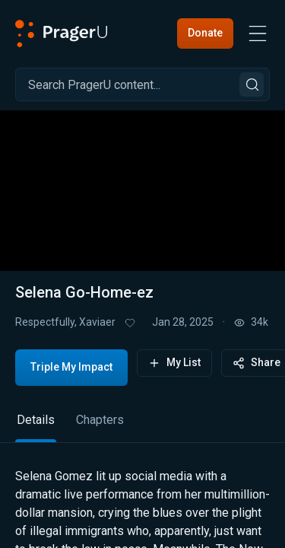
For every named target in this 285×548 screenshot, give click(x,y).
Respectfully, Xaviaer (65, 322)
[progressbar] (119, 228)
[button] (143, 181)
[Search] (142, 84)
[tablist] (142, 426)
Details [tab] (36, 420)
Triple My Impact (71, 367)
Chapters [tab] (100, 420)
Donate (205, 33)
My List (174, 362)
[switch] (228, 228)
